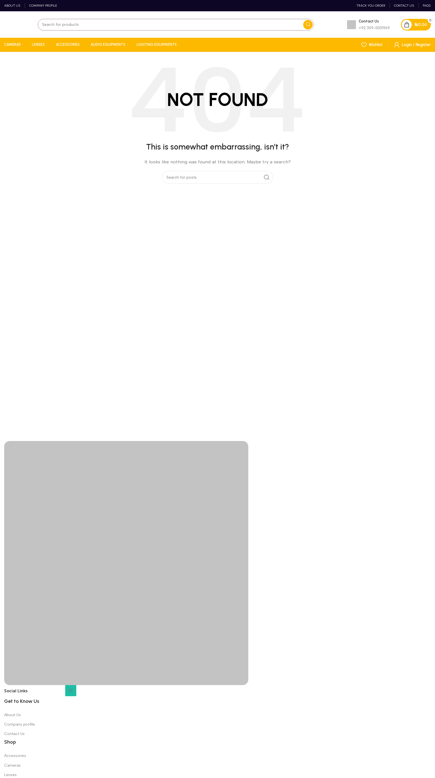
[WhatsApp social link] (70, 690)
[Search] (176, 25)
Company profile (19, 724)
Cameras (12, 765)
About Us (12, 715)
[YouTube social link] (58, 692)
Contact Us (14, 733)
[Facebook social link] (34, 692)
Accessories (15, 755)
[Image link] (126, 562)
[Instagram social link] (46, 692)
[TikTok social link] (82, 692)
